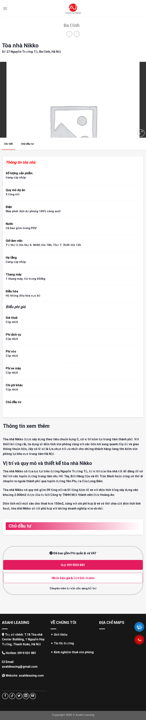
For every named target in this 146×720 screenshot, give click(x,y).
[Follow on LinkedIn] (26, 696)
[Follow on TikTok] (12, 696)
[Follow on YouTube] (33, 696)
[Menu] (5, 8)
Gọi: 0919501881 (73, 565)
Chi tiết (8, 143)
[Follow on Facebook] (5, 696)
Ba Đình (71, 25)
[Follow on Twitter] (19, 696)
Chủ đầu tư (27, 143)
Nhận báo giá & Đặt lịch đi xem (73, 578)
